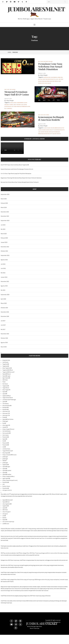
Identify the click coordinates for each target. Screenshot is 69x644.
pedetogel (5, 456)
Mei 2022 (3, 273)
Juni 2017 (3, 325)
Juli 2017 (3, 320)
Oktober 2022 (4, 251)
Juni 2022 (3, 268)
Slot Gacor (5, 384)
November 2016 (5, 333)
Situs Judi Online (46, 83)
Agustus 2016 (4, 342)
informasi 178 (6, 411)
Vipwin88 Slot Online (7, 419)
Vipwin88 (4, 391)
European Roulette (59, 129)
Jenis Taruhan (17, 104)
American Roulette (59, 127)
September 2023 (5, 220)
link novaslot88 (6, 433)
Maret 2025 (4, 198)
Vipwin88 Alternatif (7, 500)
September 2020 (5, 294)
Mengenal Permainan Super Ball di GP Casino (16, 93)
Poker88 (4, 417)
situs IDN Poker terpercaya (12, 560)
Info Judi (40, 61)
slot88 (4, 447)
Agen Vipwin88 (6, 378)
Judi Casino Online (43, 131)
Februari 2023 (4, 238)
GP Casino (10, 104)
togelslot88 (5, 464)
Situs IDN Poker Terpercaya (34, 553)
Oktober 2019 (4, 307)
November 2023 (5, 216)
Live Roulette (51, 131)
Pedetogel (5, 421)
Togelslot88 (5, 364)
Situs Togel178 (6, 389)
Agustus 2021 (4, 286)
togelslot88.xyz (6, 395)
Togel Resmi (5, 387)
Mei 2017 (3, 329)
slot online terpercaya (8, 521)
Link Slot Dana (6, 449)
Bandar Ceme (47, 77)
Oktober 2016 (4, 338)
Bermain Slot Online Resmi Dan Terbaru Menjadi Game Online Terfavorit (20, 182)
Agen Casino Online (49, 127)
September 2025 (5, 194)
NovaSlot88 (5, 407)
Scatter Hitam (6, 486)
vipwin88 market (6, 470)
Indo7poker (5, 362)
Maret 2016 (4, 347)
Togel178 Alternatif (7, 451)
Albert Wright (43, 75)
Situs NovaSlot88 (6, 405)
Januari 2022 (4, 277)
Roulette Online (51, 133)
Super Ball (9, 108)
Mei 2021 (3, 290)
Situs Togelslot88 (7, 368)
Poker (4, 382)
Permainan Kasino (42, 133)
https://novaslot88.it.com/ (9, 454)
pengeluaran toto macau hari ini (13, 588)
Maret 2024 (4, 207)
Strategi (58, 133)
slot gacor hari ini (7, 490)
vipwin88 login (6, 466)
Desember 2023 (5, 212)
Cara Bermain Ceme (55, 77)
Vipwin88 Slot (6, 502)
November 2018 (5, 316)
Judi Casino (12, 89)
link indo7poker (6, 431)
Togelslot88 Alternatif (8, 372)
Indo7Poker (4, 601)
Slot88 (4, 423)
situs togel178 (6, 425)
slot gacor (5, 513)
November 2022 (5, 246)
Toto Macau (5, 403)
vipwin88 (4, 393)
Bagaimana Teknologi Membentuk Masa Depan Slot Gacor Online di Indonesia (21, 178)
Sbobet (4, 517)
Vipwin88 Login (6, 376)
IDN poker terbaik (9, 528)
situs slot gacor (6, 511)
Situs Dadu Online (19, 572)
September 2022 (5, 255)
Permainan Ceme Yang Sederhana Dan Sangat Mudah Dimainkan (50, 66)
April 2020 (3, 299)
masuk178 (5, 427)
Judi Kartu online (47, 61)
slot (3, 484)
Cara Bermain (20, 102)
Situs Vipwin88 (6, 453)
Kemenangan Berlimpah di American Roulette (51, 118)
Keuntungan (7, 106)
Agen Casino (13, 102)
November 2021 (5, 281)
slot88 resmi (5, 523)
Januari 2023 (4, 242)
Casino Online (41, 129)
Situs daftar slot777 (6, 494)
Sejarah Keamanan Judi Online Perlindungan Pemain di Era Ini (17, 169)
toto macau (5, 435)
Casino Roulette (50, 129)
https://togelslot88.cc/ (8, 476)
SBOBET (4, 460)
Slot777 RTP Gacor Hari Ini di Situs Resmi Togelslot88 (15, 165)
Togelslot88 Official (7, 370)
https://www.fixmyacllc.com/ (10, 480)
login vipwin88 (6, 478)
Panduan (44, 81)
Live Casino (14, 106)
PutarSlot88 (5, 482)
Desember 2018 (5, 312)
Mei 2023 (3, 229)
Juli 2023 (3, 225)
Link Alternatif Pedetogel (9, 399)
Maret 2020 (4, 303)
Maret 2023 (4, 233)
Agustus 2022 (4, 259)
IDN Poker (5, 380)
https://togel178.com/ (8, 429)
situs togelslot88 (6, 504)
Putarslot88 (5, 437)
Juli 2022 (3, 264)
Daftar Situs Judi (53, 79)
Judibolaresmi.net (36, 9)
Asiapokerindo (6, 360)
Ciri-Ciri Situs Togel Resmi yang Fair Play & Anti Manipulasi (16, 173)
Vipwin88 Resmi (6, 374)
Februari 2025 (4, 203)
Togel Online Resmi (7, 397)
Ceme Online (46, 79)
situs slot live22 (14, 536)
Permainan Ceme (51, 81)
